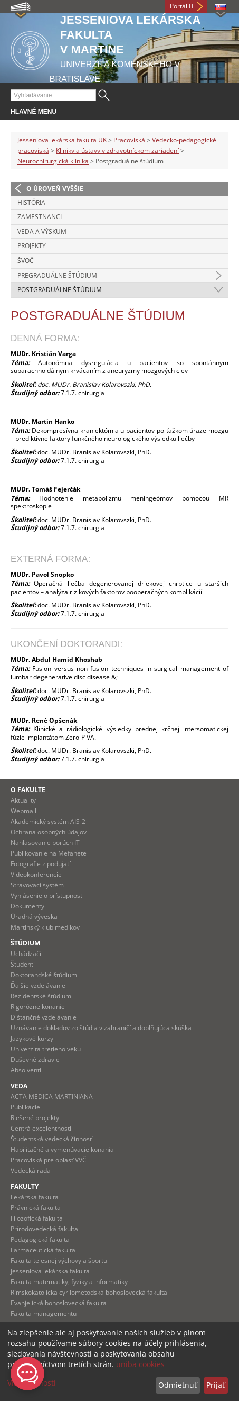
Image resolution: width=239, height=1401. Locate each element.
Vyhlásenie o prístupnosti (47, 895)
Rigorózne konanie (38, 1006)
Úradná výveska (34, 916)
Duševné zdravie (35, 1059)
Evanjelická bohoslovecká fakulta (59, 1302)
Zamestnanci (39, 216)
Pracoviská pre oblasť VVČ (49, 1160)
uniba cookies (140, 1364)
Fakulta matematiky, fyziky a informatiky (69, 1281)
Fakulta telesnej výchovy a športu (59, 1260)
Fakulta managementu (44, 1313)
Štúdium (25, 943)
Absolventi (26, 1070)
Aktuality (23, 800)
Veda (19, 1085)
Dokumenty (27, 906)
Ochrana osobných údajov (49, 831)
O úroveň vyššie (54, 188)
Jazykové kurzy (32, 1038)
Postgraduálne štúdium (59, 289)
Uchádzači (26, 953)
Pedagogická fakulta (40, 1239)
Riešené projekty (35, 1117)
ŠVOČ (25, 260)
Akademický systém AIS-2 (48, 821)
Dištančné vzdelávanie (44, 1017)
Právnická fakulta (36, 1207)
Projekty (31, 245)
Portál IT (182, 6)
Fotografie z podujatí (41, 863)
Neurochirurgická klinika (53, 161)
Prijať (215, 1385)
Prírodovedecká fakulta (44, 1228)
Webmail (23, 810)
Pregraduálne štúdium (57, 275)
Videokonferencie (36, 874)
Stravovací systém (37, 884)
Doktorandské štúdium (44, 974)
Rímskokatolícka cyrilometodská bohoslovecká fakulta (89, 1292)
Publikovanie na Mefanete (49, 853)
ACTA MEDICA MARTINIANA (52, 1096)
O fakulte (28, 789)
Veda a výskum (41, 231)
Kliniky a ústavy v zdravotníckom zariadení (117, 150)
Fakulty (25, 1186)
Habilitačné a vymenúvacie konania (62, 1149)
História (31, 202)
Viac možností (31, 1383)
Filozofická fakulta (37, 1218)
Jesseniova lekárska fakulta (50, 1271)
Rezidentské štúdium (41, 995)
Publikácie (25, 1107)
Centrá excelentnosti (41, 1128)
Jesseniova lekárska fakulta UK (62, 139)
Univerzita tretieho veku (46, 1048)
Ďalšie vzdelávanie (38, 985)
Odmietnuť (177, 1385)
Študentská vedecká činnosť (51, 1138)
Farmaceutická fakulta (43, 1249)
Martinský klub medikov (45, 927)
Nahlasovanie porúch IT (45, 842)
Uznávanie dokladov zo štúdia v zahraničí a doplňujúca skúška (101, 1027)
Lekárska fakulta (35, 1197)
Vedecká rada (31, 1170)
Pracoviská (129, 139)
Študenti (23, 964)
